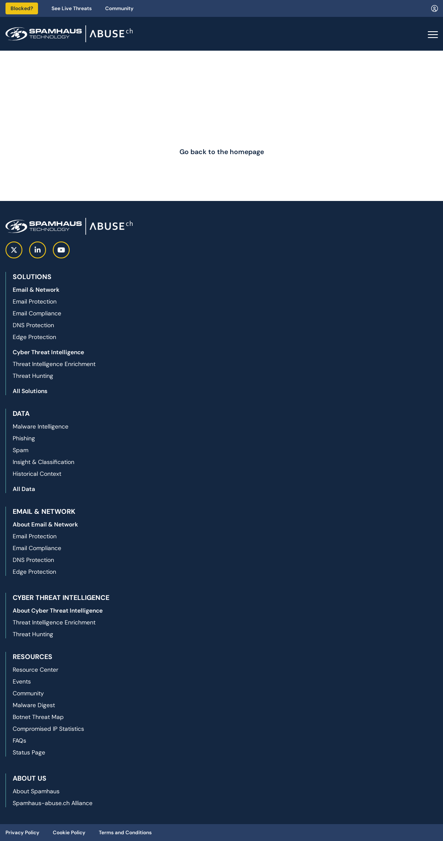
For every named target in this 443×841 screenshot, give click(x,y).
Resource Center (35, 669)
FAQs (19, 740)
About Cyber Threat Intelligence (58, 610)
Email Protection (35, 301)
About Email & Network (45, 524)
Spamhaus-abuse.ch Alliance (52, 803)
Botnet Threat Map (38, 717)
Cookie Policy (69, 832)
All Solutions (30, 391)
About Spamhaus (36, 791)
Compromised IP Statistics (48, 728)
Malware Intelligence (40, 426)
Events (22, 681)
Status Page (29, 752)
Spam (20, 450)
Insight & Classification (43, 462)
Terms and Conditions (125, 832)
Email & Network (36, 289)
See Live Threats (72, 8)
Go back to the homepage (221, 151)
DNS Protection (33, 325)
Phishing (24, 438)
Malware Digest (34, 705)
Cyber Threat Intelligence (48, 352)
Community (119, 8)
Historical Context (37, 473)
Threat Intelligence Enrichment (54, 364)
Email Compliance (37, 313)
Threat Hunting (33, 376)
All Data (24, 489)
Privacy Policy (22, 832)
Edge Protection (34, 337)
